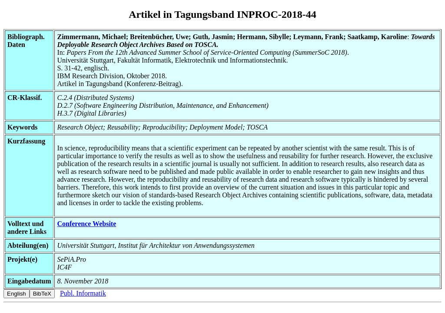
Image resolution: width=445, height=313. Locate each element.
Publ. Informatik (83, 293)
